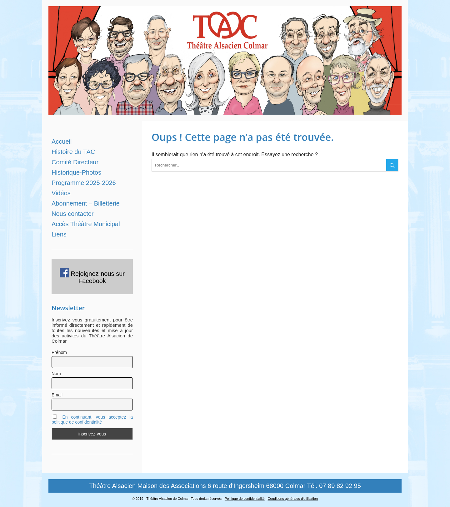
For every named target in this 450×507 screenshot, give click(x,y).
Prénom (59, 352)
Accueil (62, 141)
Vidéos (61, 193)
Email (57, 394)
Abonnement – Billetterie (86, 203)
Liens (59, 234)
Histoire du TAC (73, 151)
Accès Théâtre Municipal (86, 224)
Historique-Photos (76, 172)
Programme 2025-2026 (84, 182)
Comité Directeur (75, 162)
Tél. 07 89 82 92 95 (334, 485)
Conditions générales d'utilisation (293, 498)
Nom (56, 373)
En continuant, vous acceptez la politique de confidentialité (92, 420)
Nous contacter (73, 213)
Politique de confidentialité (245, 498)
